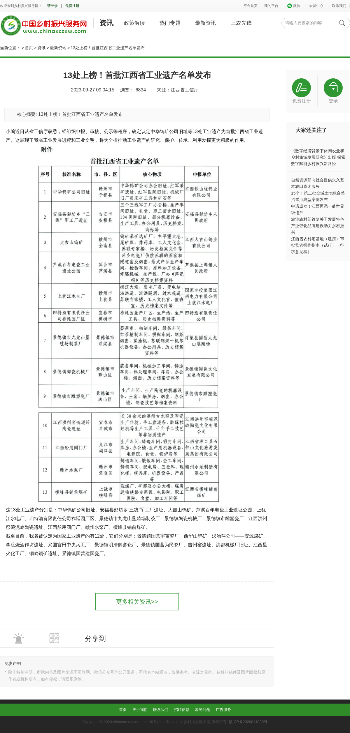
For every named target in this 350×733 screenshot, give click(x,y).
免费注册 (72, 6)
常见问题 (202, 709)
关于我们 (140, 709)
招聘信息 (181, 709)
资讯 (106, 23)
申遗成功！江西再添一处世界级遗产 (317, 209)
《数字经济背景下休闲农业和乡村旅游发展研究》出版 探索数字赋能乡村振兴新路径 (318, 157)
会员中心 (316, 6)
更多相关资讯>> (137, 601)
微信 (293, 5)
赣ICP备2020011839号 (248, 722)
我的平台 (271, 6)
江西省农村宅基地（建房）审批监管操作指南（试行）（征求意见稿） (317, 245)
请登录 (52, 6)
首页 (29, 47)
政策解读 (134, 23)
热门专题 (170, 23)
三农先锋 (241, 23)
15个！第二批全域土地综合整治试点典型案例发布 (318, 196)
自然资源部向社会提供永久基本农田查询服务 (317, 183)
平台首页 (251, 6)
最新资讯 (205, 23)
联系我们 (339, 6)
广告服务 (223, 709)
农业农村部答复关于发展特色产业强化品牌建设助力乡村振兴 (317, 225)
